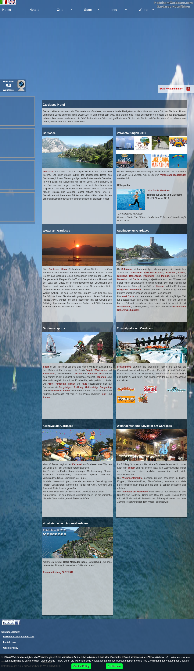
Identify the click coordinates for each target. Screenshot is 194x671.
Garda (136, 279)
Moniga (165, 276)
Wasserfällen (124, 306)
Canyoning (106, 387)
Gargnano (122, 289)
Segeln (89, 370)
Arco (50, 384)
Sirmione (122, 276)
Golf (104, 394)
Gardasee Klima (58, 269)
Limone (160, 286)
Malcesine (136, 272)
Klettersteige (91, 387)
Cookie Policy (10, 648)
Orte (60, 9)
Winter (144, 9)
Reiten (46, 397)
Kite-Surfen (49, 373)
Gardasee (48, 171)
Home (6, 9)
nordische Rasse (60, 390)
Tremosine (60, 384)
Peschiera (135, 289)
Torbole (78, 373)
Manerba (122, 279)
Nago (84, 384)
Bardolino (171, 272)
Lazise (181, 272)
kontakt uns (9, 642)
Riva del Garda (96, 373)
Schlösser (126, 269)
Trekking (78, 387)
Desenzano (135, 276)
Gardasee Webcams (8, 85)
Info (114, 9)
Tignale (72, 384)
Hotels (34, 9)
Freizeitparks (124, 366)
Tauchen (101, 377)
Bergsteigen (65, 387)
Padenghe (148, 276)
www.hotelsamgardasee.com (18, 636)
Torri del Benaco (153, 272)
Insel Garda (128, 296)
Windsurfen (101, 370)
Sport (46, 366)
